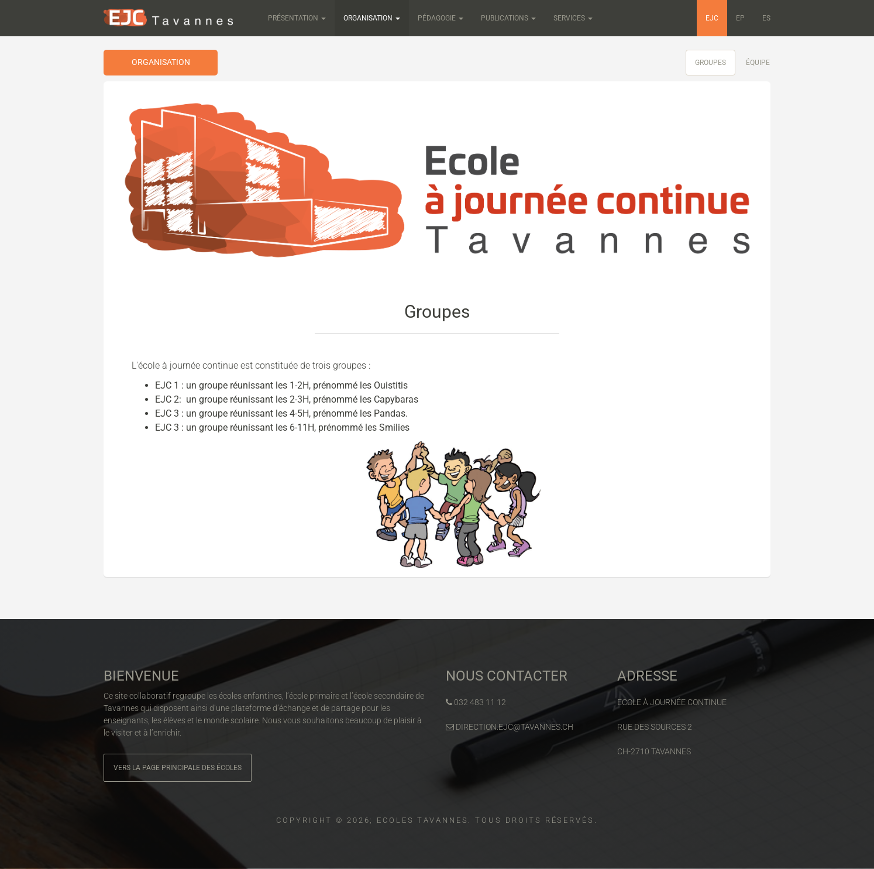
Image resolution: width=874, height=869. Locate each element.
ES (766, 18)
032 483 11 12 (476, 702)
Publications (508, 18)
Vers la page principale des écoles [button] (177, 768)
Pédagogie (440, 18)
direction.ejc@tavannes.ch (509, 726)
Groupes (710, 63)
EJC (712, 18)
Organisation (371, 18)
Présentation (297, 18)
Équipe (758, 63)
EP (740, 18)
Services (573, 18)
